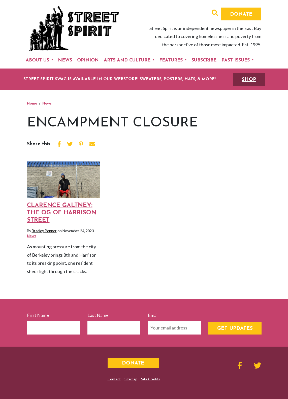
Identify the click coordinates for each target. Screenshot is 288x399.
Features (171, 60)
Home (32, 103)
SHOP (249, 79)
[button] (214, 13)
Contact (114, 379)
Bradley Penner (44, 231)
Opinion (88, 60)
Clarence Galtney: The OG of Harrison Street (61, 213)
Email (153, 315)
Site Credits (150, 379)
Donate (241, 14)
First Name (38, 315)
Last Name (98, 315)
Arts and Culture (127, 60)
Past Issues (235, 60)
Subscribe (203, 60)
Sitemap (130, 379)
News (65, 60)
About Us (37, 60)
